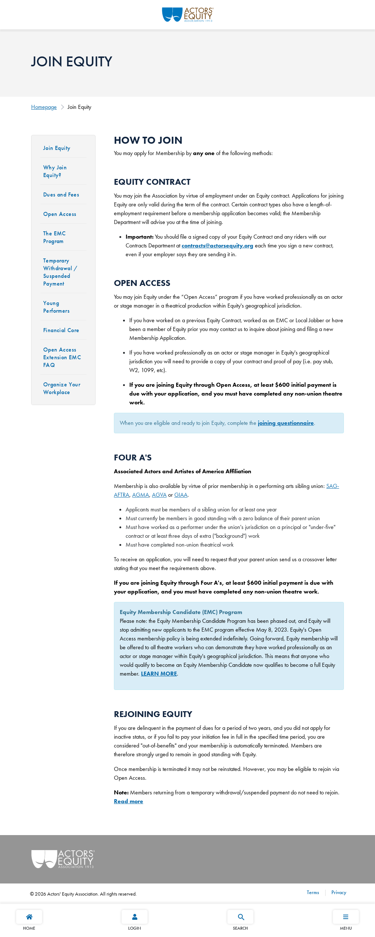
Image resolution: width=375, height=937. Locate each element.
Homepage (44, 107)
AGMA (140, 495)
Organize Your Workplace (61, 388)
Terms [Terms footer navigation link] (313, 892)
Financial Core (61, 330)
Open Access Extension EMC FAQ (62, 357)
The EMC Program (54, 237)
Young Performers (56, 307)
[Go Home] (188, 13)
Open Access (59, 214)
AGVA (159, 495)
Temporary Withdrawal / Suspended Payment (60, 272)
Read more (128, 801)
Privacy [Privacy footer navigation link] (338, 892)
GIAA (181, 495)
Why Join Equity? (55, 171)
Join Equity (56, 148)
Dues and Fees (61, 194)
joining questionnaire (286, 423)
